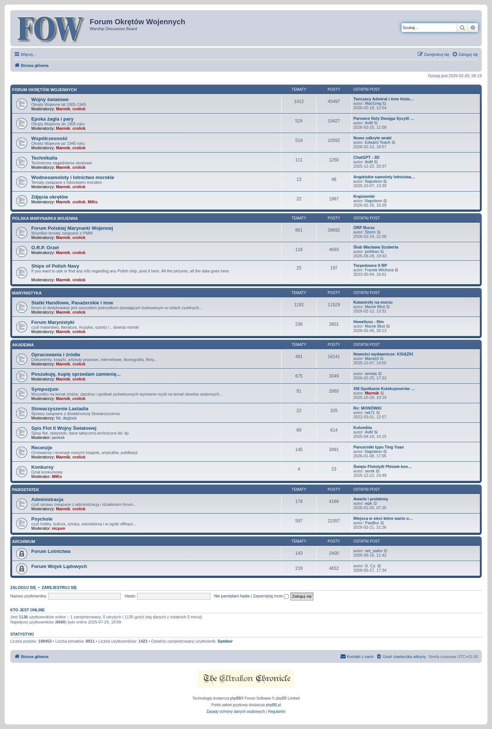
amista (371, 373)
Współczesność (49, 138)
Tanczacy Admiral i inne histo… (383, 99)
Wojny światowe (50, 99)
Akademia (23, 345)
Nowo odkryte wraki (372, 138)
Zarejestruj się (59, 587)
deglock (70, 418)
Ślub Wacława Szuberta (375, 247)
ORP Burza (363, 227)
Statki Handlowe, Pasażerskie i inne (72, 302)
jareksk (58, 437)
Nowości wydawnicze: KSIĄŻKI (383, 354)
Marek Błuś (375, 306)
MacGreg (373, 103)
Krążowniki (364, 196)
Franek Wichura (379, 270)
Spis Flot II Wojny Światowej (63, 428)
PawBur (372, 523)
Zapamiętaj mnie (271, 596)
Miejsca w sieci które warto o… (383, 518)
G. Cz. (370, 566)
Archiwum (23, 541)
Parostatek (25, 489)
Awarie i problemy (370, 499)
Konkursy (42, 467)
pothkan (372, 251)
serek (370, 471)
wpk (368, 503)
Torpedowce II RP (370, 265)
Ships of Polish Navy (55, 266)
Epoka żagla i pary (52, 119)
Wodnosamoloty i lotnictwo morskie (72, 177)
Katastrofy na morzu (372, 302)
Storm (370, 232)
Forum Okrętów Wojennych (44, 89)
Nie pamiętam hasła (232, 596)
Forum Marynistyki (52, 322)
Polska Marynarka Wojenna (45, 218)
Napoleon (373, 181)
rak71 (370, 412)
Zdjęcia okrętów (49, 197)
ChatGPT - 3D (366, 157)
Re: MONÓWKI (367, 408)
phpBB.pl (273, 705)
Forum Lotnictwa (50, 551)
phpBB (235, 698)
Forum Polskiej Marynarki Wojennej (72, 228)
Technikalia (44, 158)
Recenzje (41, 447)
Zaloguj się (23, 587)
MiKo (93, 202)
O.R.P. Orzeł (45, 247)
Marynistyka (27, 293)
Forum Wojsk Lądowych (59, 566)
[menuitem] (465, 54)
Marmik (63, 109)
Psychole (42, 519)
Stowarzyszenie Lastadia (59, 408)
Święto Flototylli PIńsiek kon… (382, 466)
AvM (369, 123)
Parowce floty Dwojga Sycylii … (383, 118)
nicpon (58, 528)
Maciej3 (372, 358)
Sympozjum (44, 389)
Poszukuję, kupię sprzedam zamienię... (76, 374)
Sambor (225, 641)
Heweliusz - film (368, 321)
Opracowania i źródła (55, 354)
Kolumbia (362, 427)
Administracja (47, 499)
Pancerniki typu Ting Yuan (378, 447)
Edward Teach (378, 142)
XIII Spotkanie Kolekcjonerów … (384, 388)
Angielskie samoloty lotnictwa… (384, 177)
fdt (58, 418)
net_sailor (373, 550)
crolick (78, 109)
